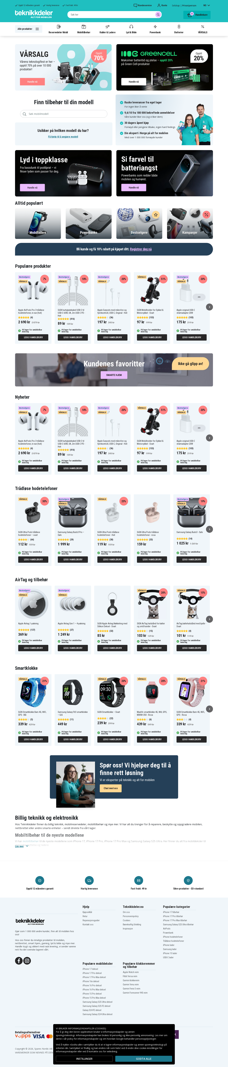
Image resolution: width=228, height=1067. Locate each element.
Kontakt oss (88, 924)
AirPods (166, 928)
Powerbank (155, 29)
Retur (85, 916)
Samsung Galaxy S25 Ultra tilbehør (178, 924)
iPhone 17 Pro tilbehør (173, 916)
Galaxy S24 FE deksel (92, 1010)
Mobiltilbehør (83, 29)
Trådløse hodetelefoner (173, 941)
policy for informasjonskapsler (83, 1038)
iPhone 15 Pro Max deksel (94, 998)
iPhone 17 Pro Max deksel (94, 977)
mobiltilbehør (31, 841)
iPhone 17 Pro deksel (92, 973)
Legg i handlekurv (33, 337)
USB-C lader (168, 957)
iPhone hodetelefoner (173, 937)
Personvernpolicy (131, 916)
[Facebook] (19, 960)
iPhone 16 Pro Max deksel (94, 989)
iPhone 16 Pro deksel (92, 985)
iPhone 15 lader (170, 953)
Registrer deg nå (141, 249)
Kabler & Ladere (107, 29)
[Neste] (209, 307)
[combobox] (114, 14)
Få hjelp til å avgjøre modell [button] (63, 136)
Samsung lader (170, 949)
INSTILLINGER (84, 1059)
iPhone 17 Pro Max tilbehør (175, 920)
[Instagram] (27, 960)
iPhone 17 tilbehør (171, 912)
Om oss (126, 912)
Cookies (126, 920)
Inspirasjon (128, 928)
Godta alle (143, 1059)
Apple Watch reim (131, 972)
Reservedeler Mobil (58, 29)
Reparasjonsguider (91, 920)
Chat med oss (111, 788)
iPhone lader (168, 945)
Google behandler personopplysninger (136, 1038)
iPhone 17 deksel (90, 969)
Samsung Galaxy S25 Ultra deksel (97, 1002)
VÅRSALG (202, 29)
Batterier (178, 29)
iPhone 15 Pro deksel (92, 993)
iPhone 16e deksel (91, 981)
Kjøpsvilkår (87, 912)
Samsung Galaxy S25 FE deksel (96, 1006)
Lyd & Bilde (131, 29)
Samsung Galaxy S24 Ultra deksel (97, 1014)
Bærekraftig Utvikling (132, 924)
